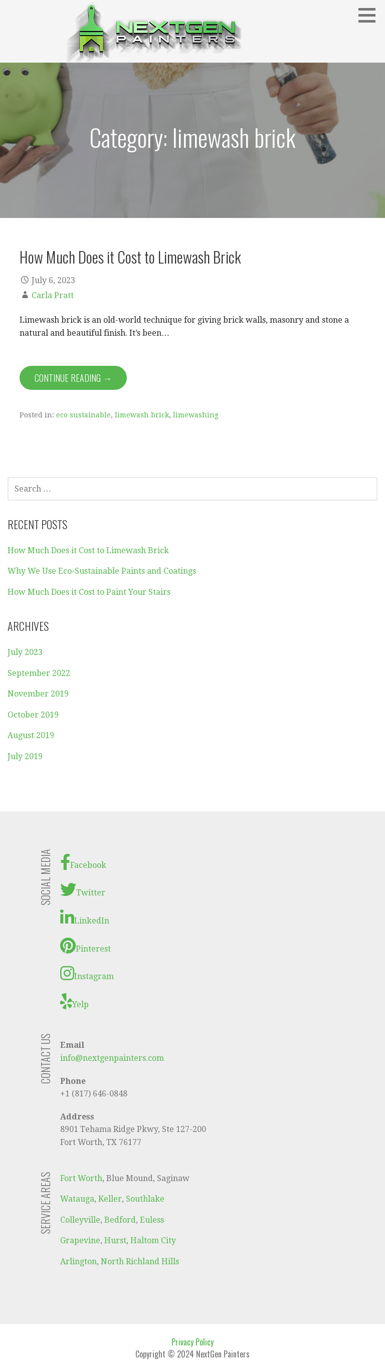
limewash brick (142, 415)
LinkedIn (84, 917)
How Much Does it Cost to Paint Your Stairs (89, 592)
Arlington (78, 1261)
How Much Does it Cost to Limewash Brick (130, 256)
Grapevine (80, 1240)
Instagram (87, 973)
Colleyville (80, 1220)
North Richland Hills (140, 1261)
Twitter (82, 889)
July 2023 (25, 652)
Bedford (120, 1220)
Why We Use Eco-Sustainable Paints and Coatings (102, 571)
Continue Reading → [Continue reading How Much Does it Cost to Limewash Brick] (73, 377)
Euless (152, 1220)
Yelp (74, 1001)
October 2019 (33, 715)
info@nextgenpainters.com (112, 1058)
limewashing (196, 415)
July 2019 (25, 756)
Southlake (145, 1199)
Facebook (83, 862)
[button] (370, 15)
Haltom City (153, 1240)
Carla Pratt (53, 295)
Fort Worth (81, 1178)
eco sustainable (83, 415)
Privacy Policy (192, 1342)
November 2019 (38, 694)
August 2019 (31, 735)
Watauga (77, 1199)
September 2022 (39, 673)
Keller (110, 1199)
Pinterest (85, 946)
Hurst (115, 1240)
